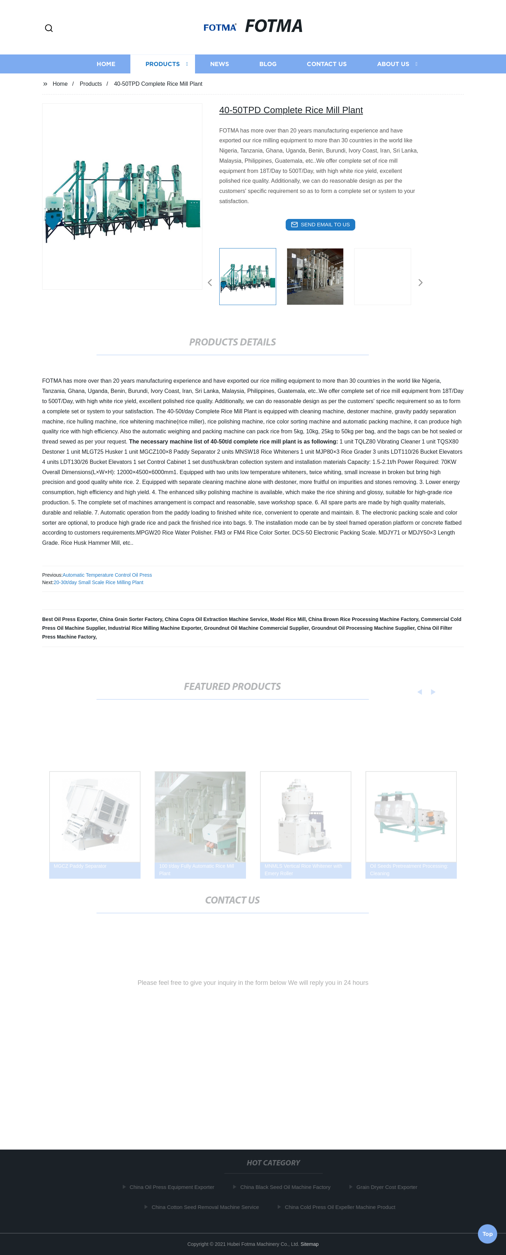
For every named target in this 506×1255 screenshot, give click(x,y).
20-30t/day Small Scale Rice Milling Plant (98, 582)
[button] (49, 28)
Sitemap (310, 1244)
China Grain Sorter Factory (130, 619)
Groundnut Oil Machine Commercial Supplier (256, 628)
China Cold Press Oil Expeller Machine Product (342, 1207)
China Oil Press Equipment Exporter (174, 1187)
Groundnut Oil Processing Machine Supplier (362, 628)
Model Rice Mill (288, 619)
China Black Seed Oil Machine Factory (287, 1187)
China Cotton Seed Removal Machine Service (207, 1207)
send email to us (320, 224)
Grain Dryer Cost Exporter (388, 1187)
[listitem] (253, 280)
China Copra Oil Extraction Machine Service (216, 619)
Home (106, 65)
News (219, 65)
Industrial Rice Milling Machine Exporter (154, 628)
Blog (268, 65)
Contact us (327, 65)
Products (162, 65)
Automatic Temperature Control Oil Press (107, 575)
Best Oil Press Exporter (69, 619)
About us (393, 65)
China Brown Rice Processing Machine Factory (363, 619)
